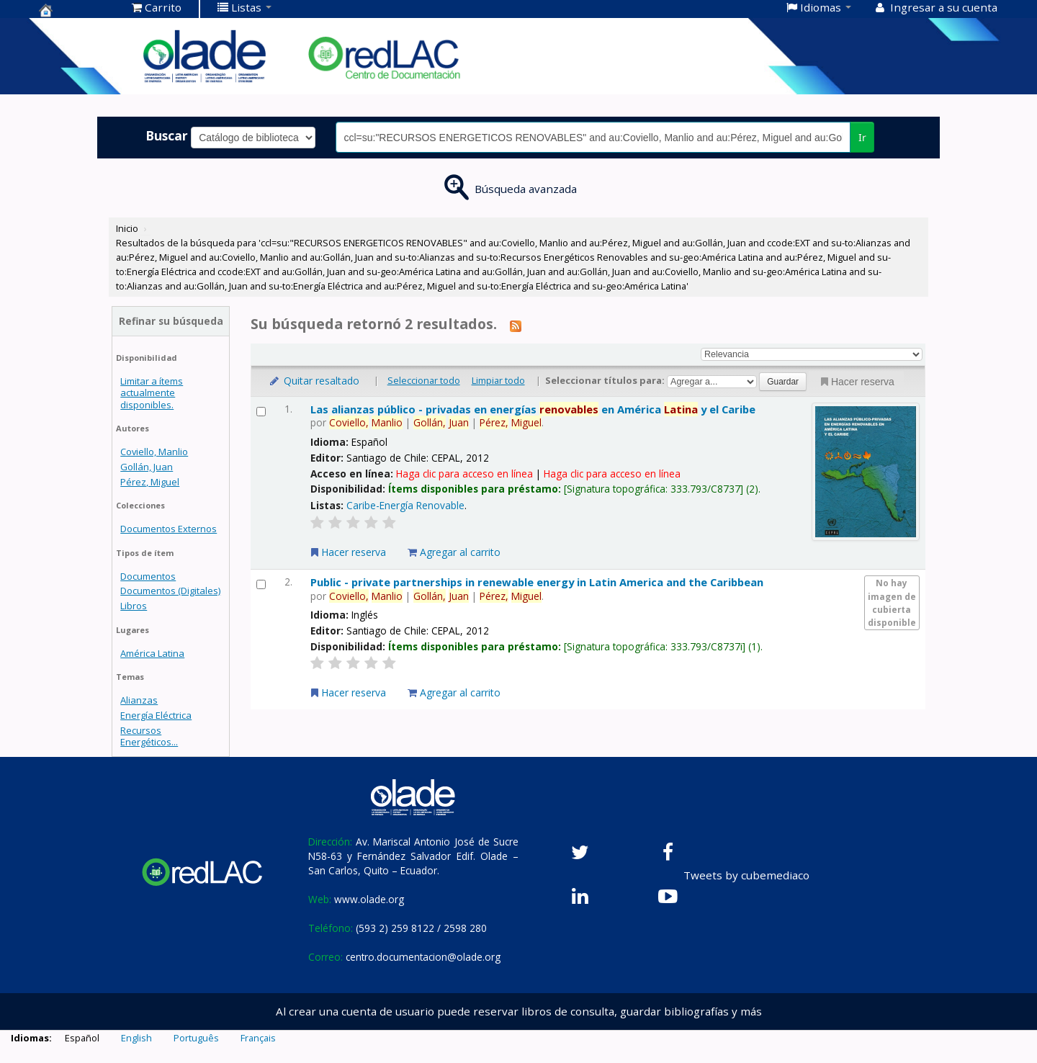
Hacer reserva (856, 381)
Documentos (148, 576)
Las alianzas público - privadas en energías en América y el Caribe (532, 409)
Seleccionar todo (423, 380)
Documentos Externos (168, 528)
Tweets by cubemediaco (746, 875)
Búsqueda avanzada (526, 188)
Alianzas (139, 700)
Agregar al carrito (454, 552)
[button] (156, 7)
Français (258, 1037)
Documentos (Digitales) (170, 590)
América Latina (152, 653)
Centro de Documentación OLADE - (75, 10)
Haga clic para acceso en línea (464, 473)
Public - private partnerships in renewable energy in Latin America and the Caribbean (536, 582)
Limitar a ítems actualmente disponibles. (151, 392)
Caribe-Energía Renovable (405, 505)
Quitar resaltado (313, 380)
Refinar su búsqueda (171, 321)
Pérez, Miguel (149, 481)
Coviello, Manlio (154, 451)
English (136, 1037)
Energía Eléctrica (156, 715)
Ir (862, 137)
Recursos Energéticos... (149, 736)
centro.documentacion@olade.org (423, 957)
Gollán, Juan (146, 466)
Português (196, 1037)
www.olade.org (369, 899)
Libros (133, 605)
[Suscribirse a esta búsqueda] (515, 325)
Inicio (127, 228)
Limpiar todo (498, 380)
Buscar (166, 135)
